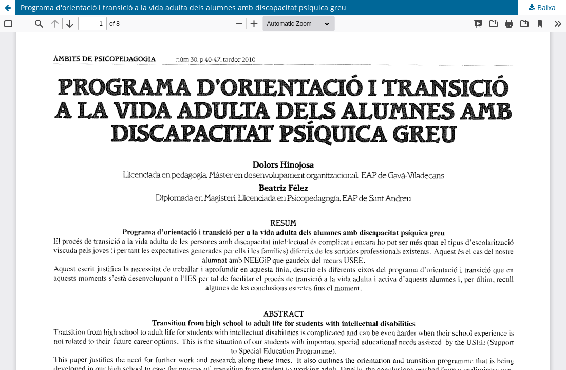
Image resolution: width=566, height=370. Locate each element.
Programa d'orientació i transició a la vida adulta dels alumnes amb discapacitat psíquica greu (183, 7)
